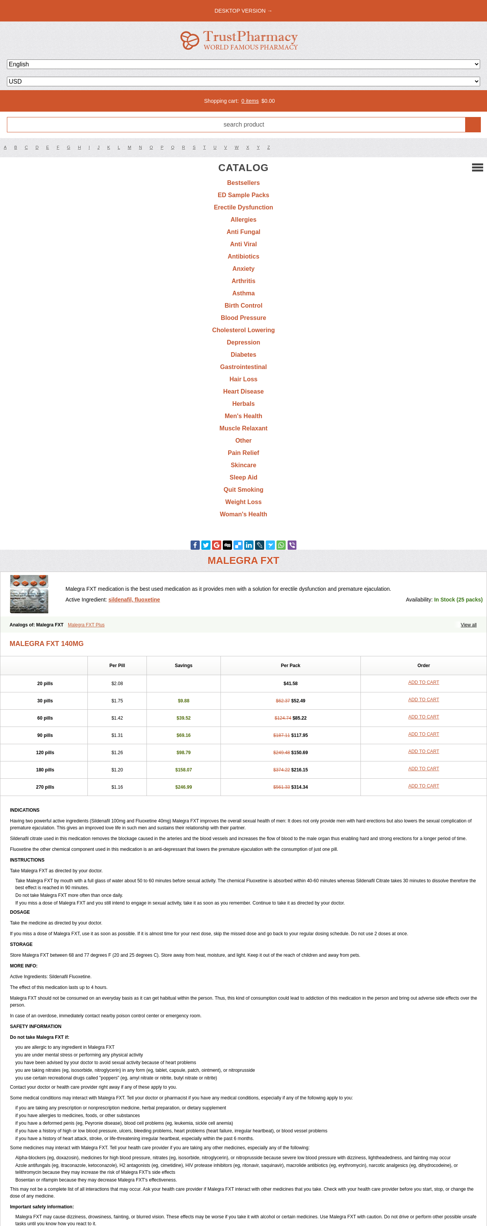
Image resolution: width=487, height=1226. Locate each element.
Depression (243, 342)
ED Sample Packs (243, 195)
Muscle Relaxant (243, 428)
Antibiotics (244, 256)
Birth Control (244, 305)
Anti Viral (243, 244)
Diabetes (244, 354)
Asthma (243, 293)
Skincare (244, 465)
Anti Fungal (243, 232)
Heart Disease (243, 391)
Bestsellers (243, 183)
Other (243, 440)
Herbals (243, 403)
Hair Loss (244, 379)
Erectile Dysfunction (243, 207)
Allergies (243, 219)
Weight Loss (243, 502)
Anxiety (243, 268)
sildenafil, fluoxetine (134, 600)
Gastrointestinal (243, 367)
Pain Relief (243, 453)
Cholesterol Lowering (243, 330)
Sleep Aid (243, 477)
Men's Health (243, 416)
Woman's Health (243, 514)
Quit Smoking (243, 489)
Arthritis (243, 281)
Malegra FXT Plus (86, 625)
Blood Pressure (243, 318)
